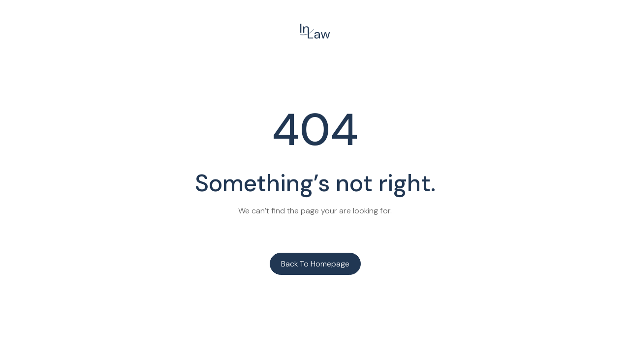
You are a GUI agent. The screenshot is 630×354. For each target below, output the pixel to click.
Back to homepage (315, 264)
